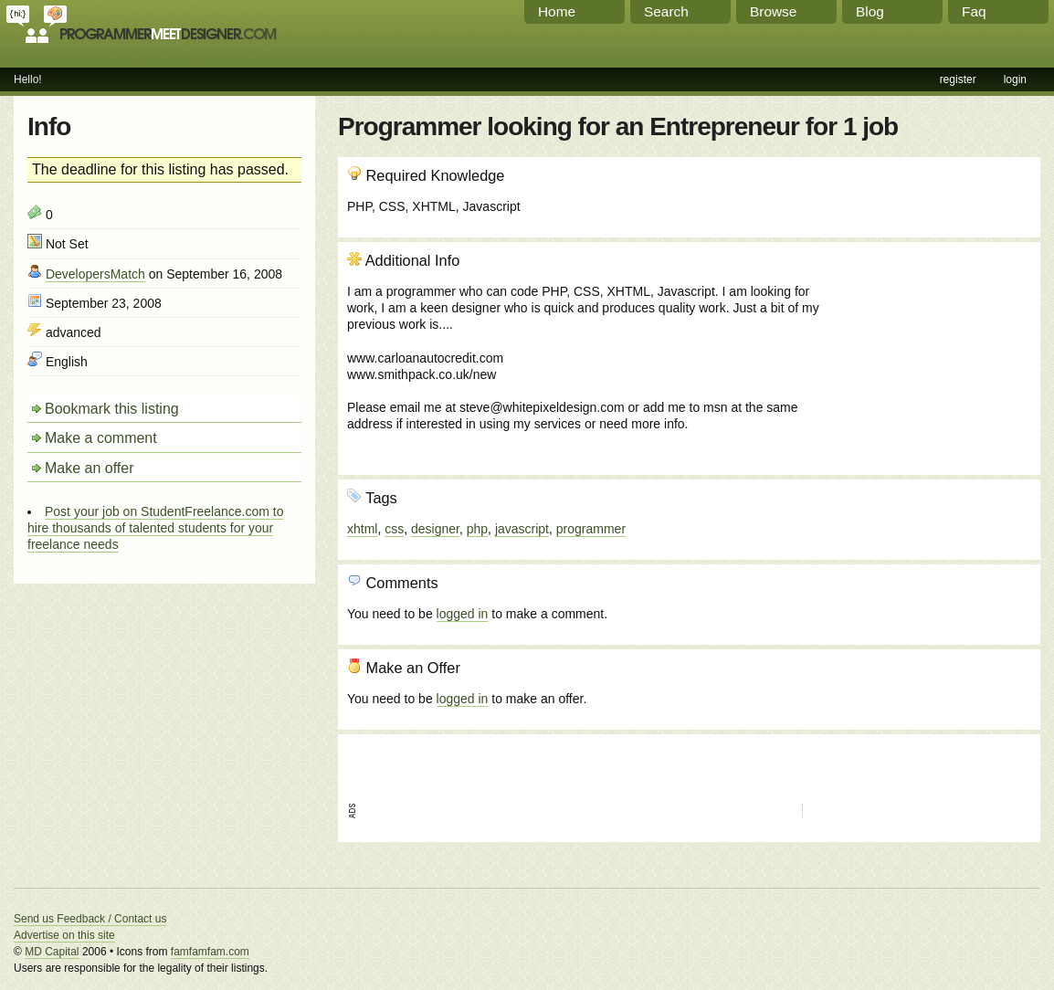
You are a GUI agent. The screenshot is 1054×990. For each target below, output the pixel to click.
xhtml (362, 528)
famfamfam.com (210, 951)
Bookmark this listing (112, 408)
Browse (773, 11)
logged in (463, 613)
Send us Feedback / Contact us (90, 918)
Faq (974, 11)
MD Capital (52, 951)
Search (666, 11)
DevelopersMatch (95, 274)
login (1015, 79)
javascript (522, 528)
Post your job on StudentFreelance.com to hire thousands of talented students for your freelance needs (155, 528)
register (958, 79)
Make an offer (89, 468)
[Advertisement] (932, 349)
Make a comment (101, 438)
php (477, 528)
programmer (591, 528)
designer (435, 528)
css (394, 528)
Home (556, 11)
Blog (870, 11)
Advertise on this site (64, 935)
